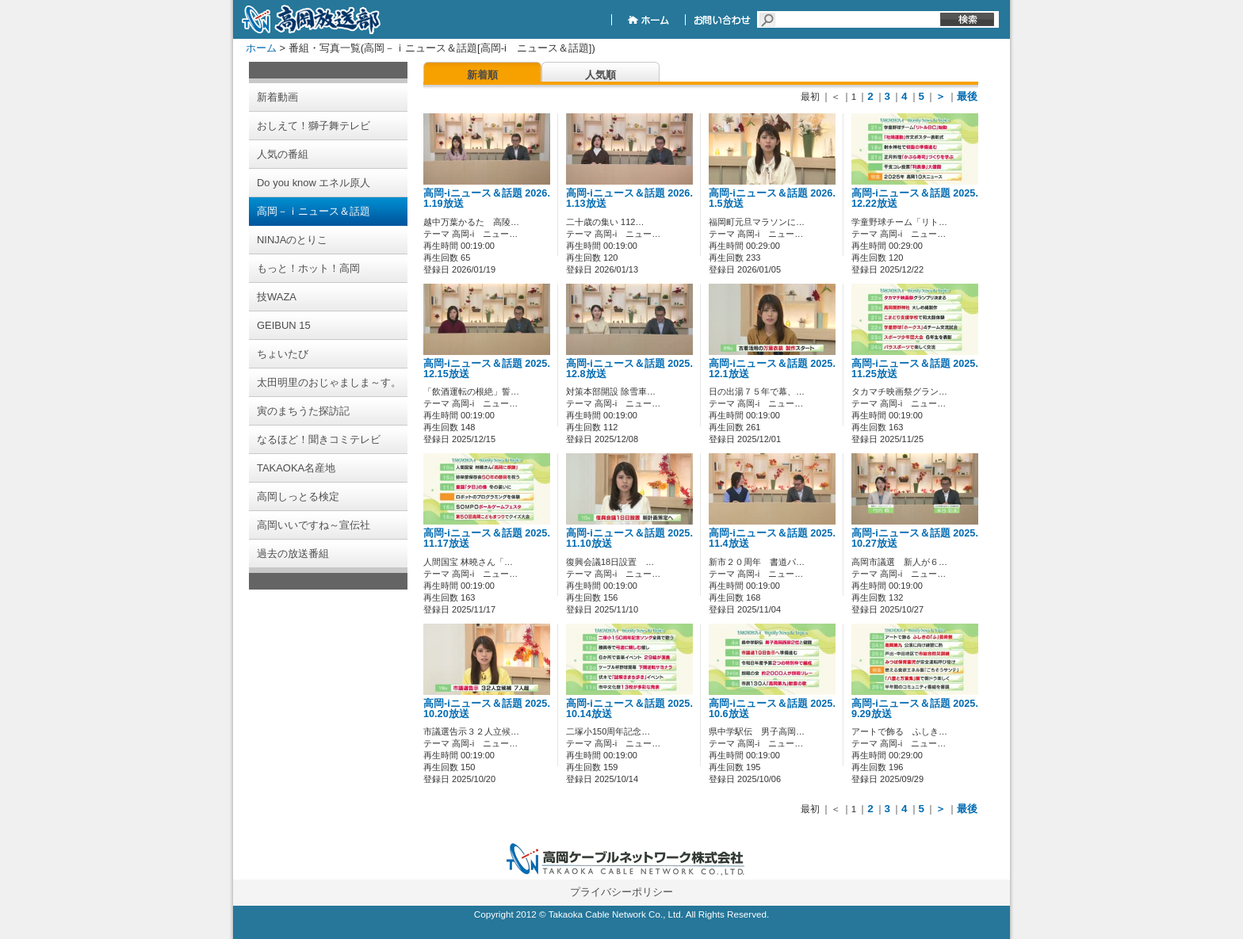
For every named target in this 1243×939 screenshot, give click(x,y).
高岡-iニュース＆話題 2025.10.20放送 (486, 709)
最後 (967, 96)
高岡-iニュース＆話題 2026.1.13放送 (629, 198)
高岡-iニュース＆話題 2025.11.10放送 (629, 538)
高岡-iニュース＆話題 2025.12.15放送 (486, 369)
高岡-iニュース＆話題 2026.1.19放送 (486, 198)
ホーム (261, 48)
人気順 (600, 75)
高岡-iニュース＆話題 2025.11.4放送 (772, 538)
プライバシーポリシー (621, 892)
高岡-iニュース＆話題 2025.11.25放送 (914, 369)
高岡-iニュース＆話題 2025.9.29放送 (914, 709)
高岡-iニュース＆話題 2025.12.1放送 (772, 369)
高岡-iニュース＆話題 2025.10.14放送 (629, 709)
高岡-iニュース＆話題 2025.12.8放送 (629, 369)
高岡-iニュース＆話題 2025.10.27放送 (914, 538)
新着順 (482, 75)
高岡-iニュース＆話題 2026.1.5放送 (772, 198)
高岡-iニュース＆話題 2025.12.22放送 (914, 198)
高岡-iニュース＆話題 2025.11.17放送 (486, 538)
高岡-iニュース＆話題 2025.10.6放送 (772, 709)
